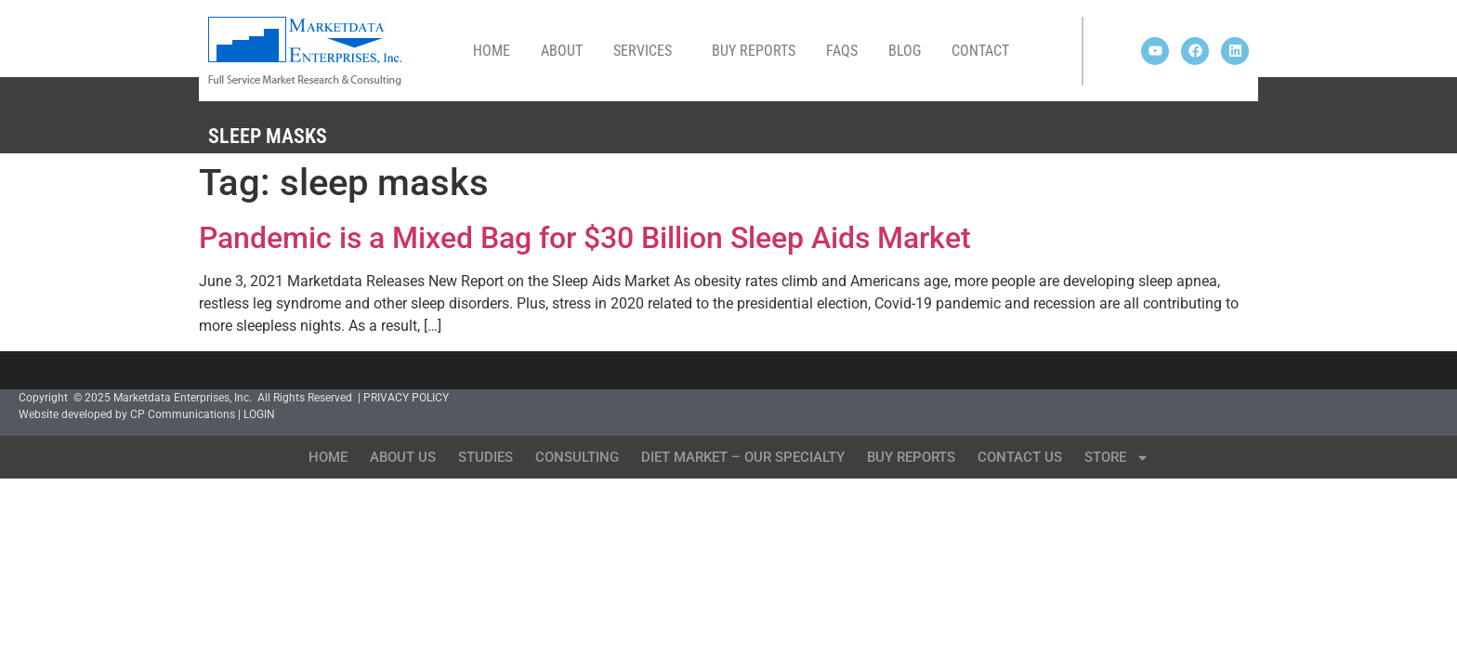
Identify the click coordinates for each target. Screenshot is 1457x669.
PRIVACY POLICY (406, 397)
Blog (904, 50)
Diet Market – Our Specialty (743, 457)
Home (491, 50)
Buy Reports (753, 50)
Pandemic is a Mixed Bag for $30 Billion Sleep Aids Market (585, 238)
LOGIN (259, 414)
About (562, 50)
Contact (980, 50)
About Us (403, 457)
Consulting (577, 457)
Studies (485, 457)
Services (647, 51)
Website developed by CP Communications (127, 414)
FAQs (842, 50)
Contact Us (1020, 457)
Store (1116, 457)
